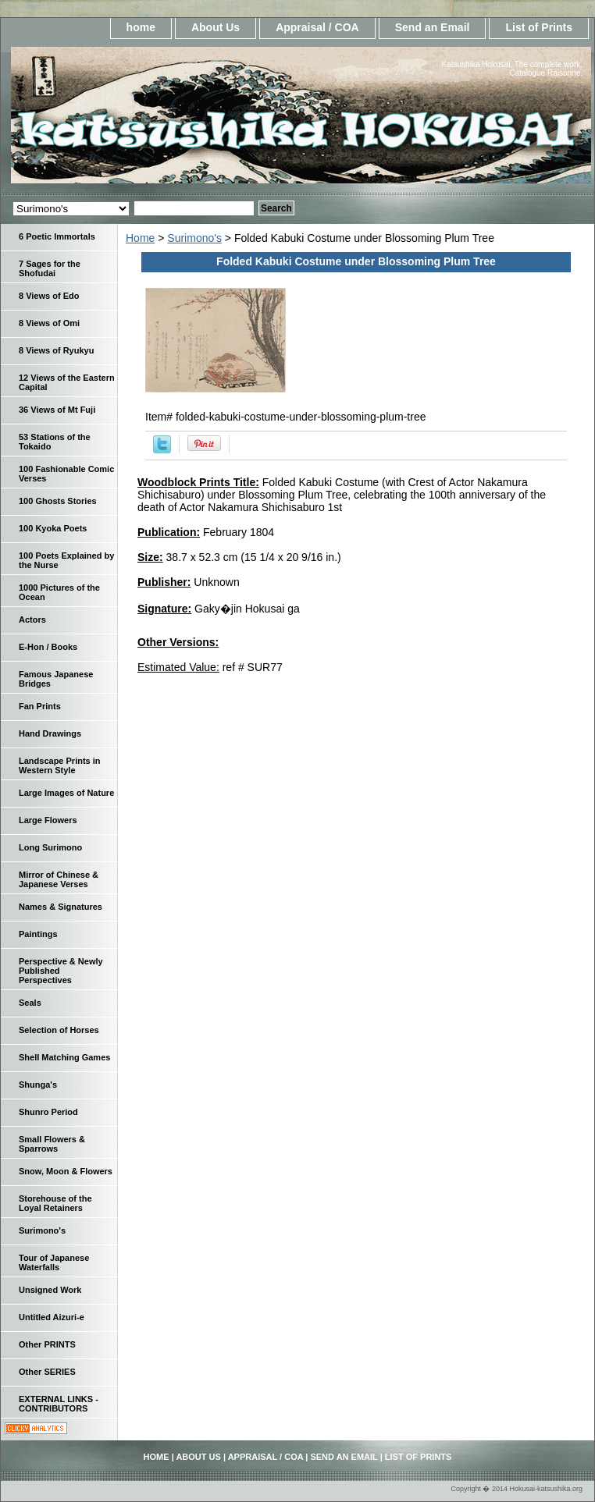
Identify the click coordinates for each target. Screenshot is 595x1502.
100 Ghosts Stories (58, 501)
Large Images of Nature (66, 792)
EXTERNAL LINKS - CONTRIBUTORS (58, 1403)
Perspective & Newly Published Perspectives (61, 971)
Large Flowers (48, 820)
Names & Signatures (60, 906)
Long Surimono (50, 847)
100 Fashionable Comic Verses (66, 473)
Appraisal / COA (317, 27)
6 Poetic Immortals (57, 236)
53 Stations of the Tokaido (55, 441)
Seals (30, 1002)
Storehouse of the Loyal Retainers (55, 1203)
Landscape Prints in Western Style (60, 765)
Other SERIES (47, 1371)
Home (140, 238)
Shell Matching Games (64, 1057)
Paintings (38, 934)
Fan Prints (40, 706)
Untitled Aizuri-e (51, 1317)
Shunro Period (48, 1112)
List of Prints (538, 27)
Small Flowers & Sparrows (52, 1143)
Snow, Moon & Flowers (65, 1171)
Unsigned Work (50, 1289)
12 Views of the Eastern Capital (67, 382)
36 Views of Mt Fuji (57, 409)
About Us (215, 27)
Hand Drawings (50, 733)
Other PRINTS (47, 1344)
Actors (32, 619)
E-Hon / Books (48, 647)
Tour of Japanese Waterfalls (54, 1262)
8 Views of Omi (49, 323)
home (140, 27)
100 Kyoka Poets (53, 528)
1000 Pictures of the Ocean (59, 592)
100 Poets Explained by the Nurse (66, 560)
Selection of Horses (59, 1030)
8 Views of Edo (49, 295)
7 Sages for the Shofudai (49, 268)
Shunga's (38, 1084)
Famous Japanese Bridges (56, 678)
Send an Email (432, 27)
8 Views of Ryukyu (56, 350)
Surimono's (194, 238)
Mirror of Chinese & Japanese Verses (58, 879)
